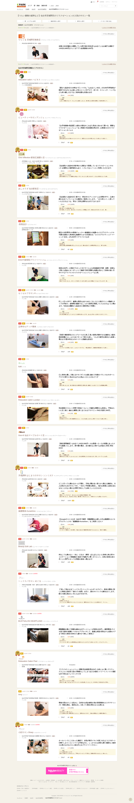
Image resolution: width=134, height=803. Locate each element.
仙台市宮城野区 (42, 9)
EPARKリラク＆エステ (21, 5)
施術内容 (44, 5)
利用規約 (53, 780)
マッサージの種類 (99, 780)
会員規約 (48, 780)
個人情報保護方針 (73, 781)
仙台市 (33, 9)
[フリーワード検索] (106, 5)
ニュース (76, 780)
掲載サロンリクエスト (84, 780)
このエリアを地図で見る (109, 27)
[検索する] (115, 5)
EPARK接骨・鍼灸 (94, 788)
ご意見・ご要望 (54, 6)
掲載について (33, 780)
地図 (39, 43)
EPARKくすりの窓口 (59, 788)
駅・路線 (37, 5)
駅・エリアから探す (29, 21)
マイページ (114, 1)
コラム (71, 780)
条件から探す (80, 21)
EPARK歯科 (35, 788)
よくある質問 (59, 780)
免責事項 (93, 781)
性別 (93, 2)
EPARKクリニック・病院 (46, 788)
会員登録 (102, 1)
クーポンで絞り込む (105, 21)
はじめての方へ (41, 780)
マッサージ (20, 9)
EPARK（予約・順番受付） (23, 788)
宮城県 (27, 9)
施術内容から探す (54, 21)
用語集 (92, 780)
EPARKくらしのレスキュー (107, 788)
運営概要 (88, 781)
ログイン (108, 1)
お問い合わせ (66, 780)
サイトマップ (81, 781)
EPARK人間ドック (70, 788)
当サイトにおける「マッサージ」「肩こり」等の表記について (53, 781)
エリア (30, 5)
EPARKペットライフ (22, 790)
